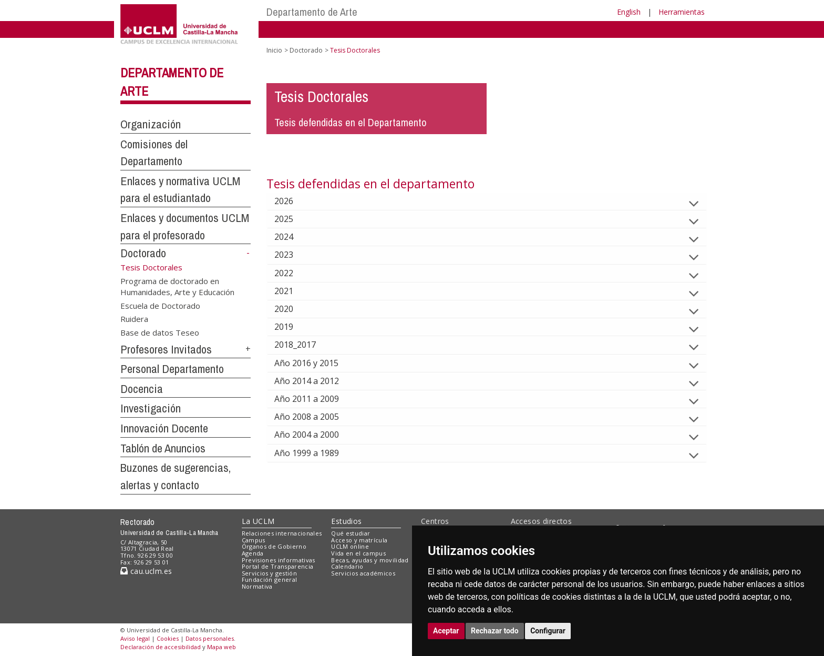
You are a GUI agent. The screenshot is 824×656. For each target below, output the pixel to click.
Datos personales (210, 638)
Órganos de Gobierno (274, 546)
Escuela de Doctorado (160, 305)
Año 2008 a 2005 (315, 416)
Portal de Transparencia (278, 566)
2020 (292, 309)
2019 (292, 326)
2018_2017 (303, 344)
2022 (292, 273)
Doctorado (143, 253)
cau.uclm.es (146, 571)
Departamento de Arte (311, 12)
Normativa (257, 586)
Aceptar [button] (446, 631)
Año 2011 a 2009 (315, 399)
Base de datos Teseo (159, 332)
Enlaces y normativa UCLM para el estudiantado (180, 189)
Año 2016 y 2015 (314, 363)
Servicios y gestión (269, 573)
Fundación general (269, 579)
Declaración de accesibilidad (160, 647)
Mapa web (221, 647)
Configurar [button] (547, 631)
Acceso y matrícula (359, 540)
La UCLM (258, 521)
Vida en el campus (358, 553)
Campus (253, 540)
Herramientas (681, 12)
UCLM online (350, 546)
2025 (292, 219)
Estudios (346, 521)
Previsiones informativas (278, 560)
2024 (292, 237)
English (629, 12)
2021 (292, 291)
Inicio (274, 50)
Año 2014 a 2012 (315, 381)
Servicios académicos (363, 573)
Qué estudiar (350, 533)
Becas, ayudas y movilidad (369, 560)
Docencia (141, 389)
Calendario (347, 566)
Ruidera (134, 319)
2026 (292, 201)
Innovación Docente (164, 428)
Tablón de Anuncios (162, 448)
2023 (292, 254)
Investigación (150, 408)
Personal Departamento (172, 369)
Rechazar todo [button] (495, 631)
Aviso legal (135, 638)
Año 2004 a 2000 (315, 434)
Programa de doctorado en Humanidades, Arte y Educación (177, 286)
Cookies (168, 638)
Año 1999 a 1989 (315, 453)
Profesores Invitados (166, 349)
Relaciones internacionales (282, 533)
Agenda (253, 553)
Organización (150, 124)
